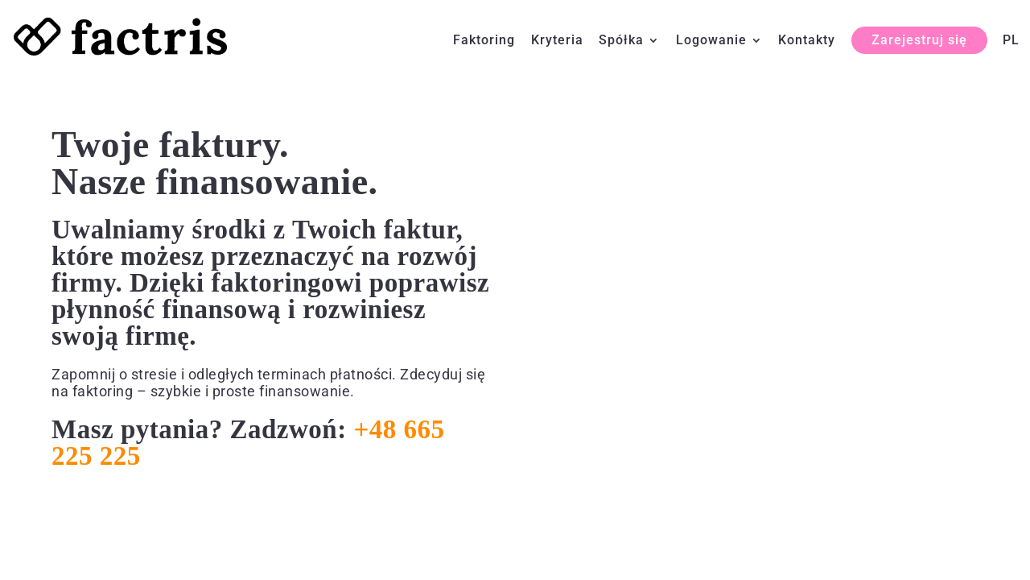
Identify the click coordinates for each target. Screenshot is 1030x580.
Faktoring (484, 41)
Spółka (621, 41)
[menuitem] (1011, 53)
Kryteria (557, 41)
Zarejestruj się (919, 40)
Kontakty (806, 41)
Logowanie (711, 41)
